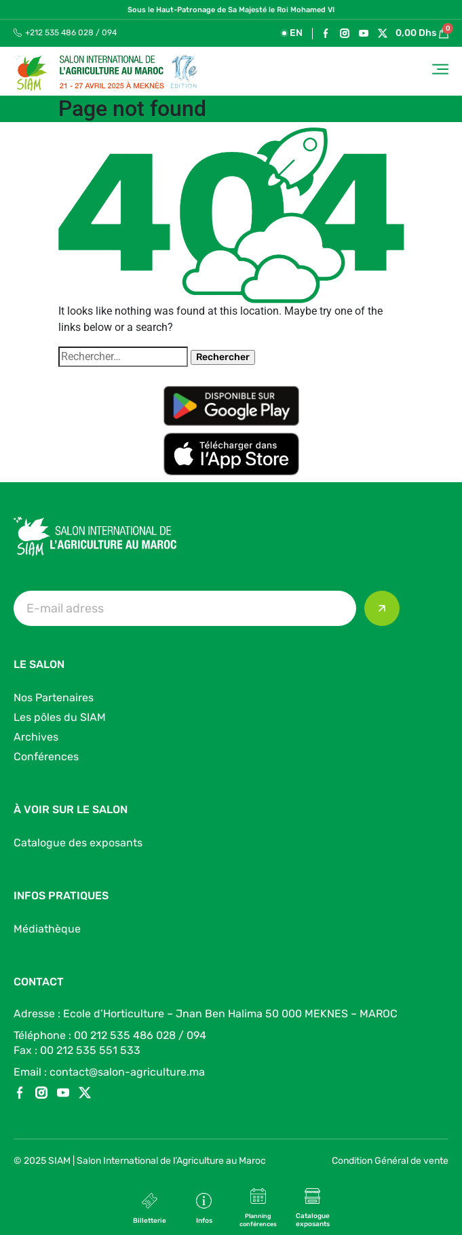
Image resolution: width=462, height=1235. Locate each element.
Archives (36, 736)
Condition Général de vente (390, 1161)
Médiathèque (47, 928)
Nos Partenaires (54, 697)
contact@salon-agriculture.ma (127, 1071)
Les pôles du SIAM (60, 717)
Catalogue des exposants (78, 842)
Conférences (46, 756)
